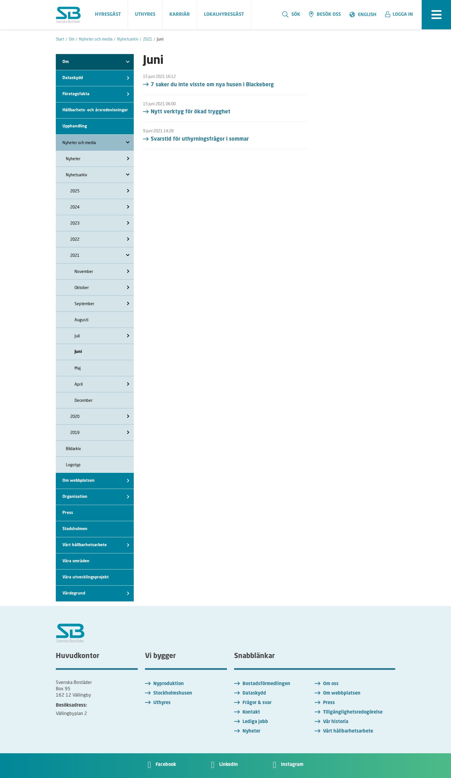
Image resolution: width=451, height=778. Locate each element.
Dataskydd (95, 78)
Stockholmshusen (172, 693)
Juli (101, 335)
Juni (78, 352)
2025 (99, 190)
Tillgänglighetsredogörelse (353, 712)
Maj (77, 368)
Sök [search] (291, 14)
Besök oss (325, 14)
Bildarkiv (73, 448)
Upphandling (74, 126)
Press (67, 513)
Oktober (101, 287)
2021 (99, 255)
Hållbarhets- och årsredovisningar (95, 110)
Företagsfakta (95, 94)
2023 (99, 223)
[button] (401, 14)
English (367, 15)
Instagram (292, 764)
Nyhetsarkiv (97, 174)
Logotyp (73, 464)
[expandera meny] (436, 14)
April (101, 384)
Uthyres (162, 703)
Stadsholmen (74, 529)
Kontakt (251, 712)
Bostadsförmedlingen (266, 684)
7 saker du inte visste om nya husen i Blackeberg (212, 84)
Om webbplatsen (95, 481)
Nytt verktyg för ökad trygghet (190, 111)
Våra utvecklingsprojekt (85, 577)
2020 (99, 416)
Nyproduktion (168, 684)
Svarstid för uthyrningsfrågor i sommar (200, 139)
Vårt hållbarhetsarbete (95, 545)
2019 (99, 432)
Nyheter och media (95, 142)
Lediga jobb (255, 722)
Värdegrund (95, 593)
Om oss (331, 684)
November (101, 271)
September (101, 303)
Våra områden (75, 561)
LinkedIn (228, 764)
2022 (99, 239)
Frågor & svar (257, 703)
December (83, 400)
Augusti (81, 319)
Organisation (95, 497)
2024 (99, 206)
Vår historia (335, 722)
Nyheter (97, 158)
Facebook (166, 764)
